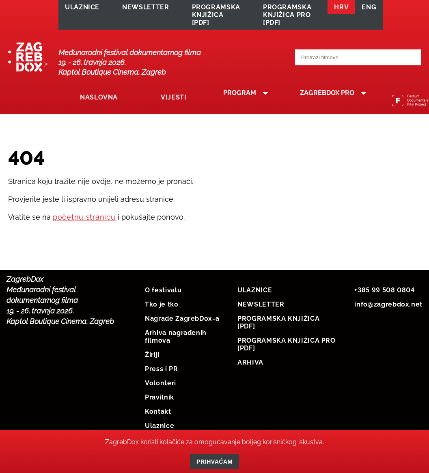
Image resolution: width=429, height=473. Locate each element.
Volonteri (160, 385)
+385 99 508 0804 (384, 292)
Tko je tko (161, 306)
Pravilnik (159, 399)
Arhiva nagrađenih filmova (176, 338)
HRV (341, 9)
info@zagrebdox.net (388, 306)
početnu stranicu (84, 219)
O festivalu (163, 292)
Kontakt (158, 413)
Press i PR (161, 371)
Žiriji (152, 357)
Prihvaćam (214, 461)
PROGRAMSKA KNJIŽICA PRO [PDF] (287, 16)
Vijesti (162, 102)
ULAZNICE (82, 9)
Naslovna (96, 102)
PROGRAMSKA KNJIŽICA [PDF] (216, 16)
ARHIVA (250, 364)
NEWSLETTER (145, 9)
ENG (369, 9)
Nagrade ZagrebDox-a (182, 320)
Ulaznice (159, 428)
